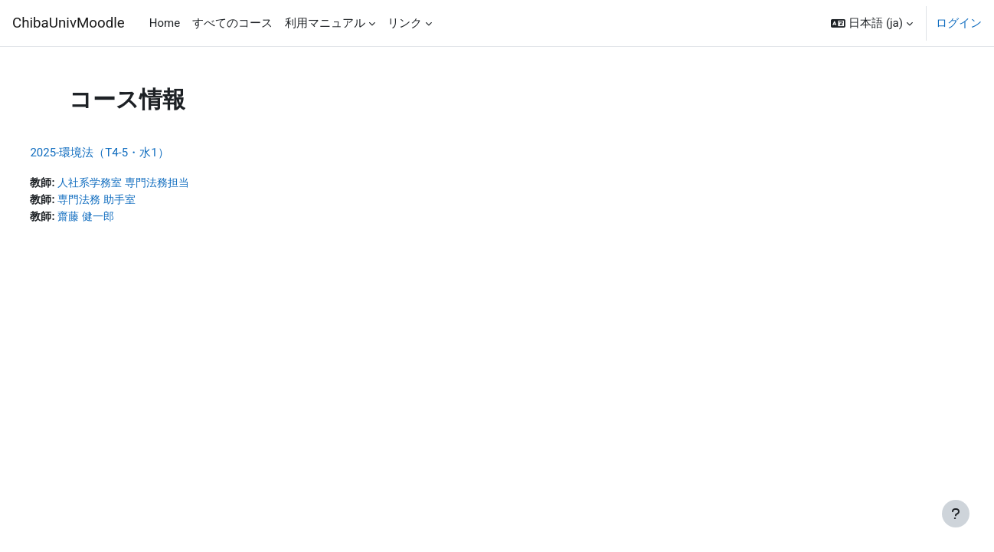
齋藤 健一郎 (123, 218)
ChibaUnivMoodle (68, 23)
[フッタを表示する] (955, 513)
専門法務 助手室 (135, 201)
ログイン (959, 23)
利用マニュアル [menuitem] (325, 23)
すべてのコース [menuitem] (232, 23)
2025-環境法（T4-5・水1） (133, 152)
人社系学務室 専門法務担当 (163, 183)
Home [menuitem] (164, 23)
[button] (872, 23)
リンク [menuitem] (404, 23)
